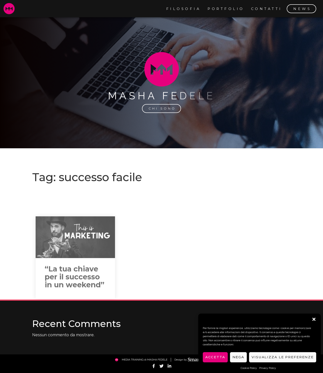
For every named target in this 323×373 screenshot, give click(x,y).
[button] (314, 323)
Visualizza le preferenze (283, 361)
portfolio (226, 9)
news (302, 9)
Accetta (215, 361)
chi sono (162, 108)
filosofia (183, 9)
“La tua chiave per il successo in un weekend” (74, 298)
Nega (238, 361)
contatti (266, 9)
